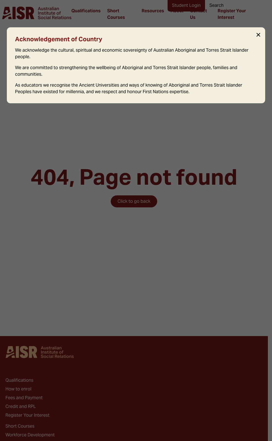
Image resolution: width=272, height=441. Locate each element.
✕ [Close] (258, 35)
